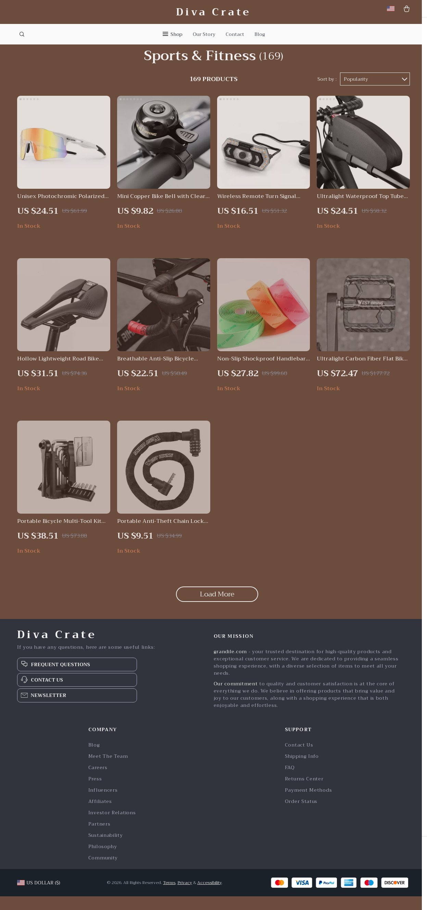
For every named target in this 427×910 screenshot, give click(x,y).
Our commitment (236, 697)
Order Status (301, 815)
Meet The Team (108, 770)
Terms (169, 896)
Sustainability (105, 849)
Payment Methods (308, 803)
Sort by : (327, 93)
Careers (98, 781)
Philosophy (102, 860)
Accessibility (209, 896)
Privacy (184, 896)
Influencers (103, 803)
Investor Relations (112, 826)
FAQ (290, 781)
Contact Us (299, 758)
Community (103, 871)
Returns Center (304, 792)
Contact (235, 34)
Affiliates (100, 815)
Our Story (204, 34)
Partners (99, 837)
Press (95, 792)
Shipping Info (302, 770)
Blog (259, 34)
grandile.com (230, 665)
